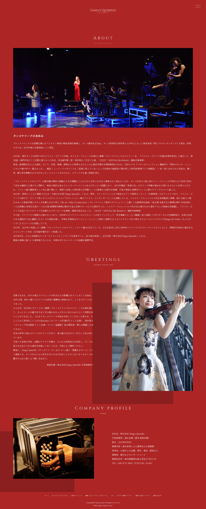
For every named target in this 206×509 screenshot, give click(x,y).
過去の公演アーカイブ (142, 495)
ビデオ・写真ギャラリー (124, 495)
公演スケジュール (76, 495)
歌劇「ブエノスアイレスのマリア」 (96, 495)
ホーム (47, 495)
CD (112, 495)
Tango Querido (100, 503)
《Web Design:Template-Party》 (103, 505)
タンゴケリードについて (60, 495)
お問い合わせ (157, 495)
